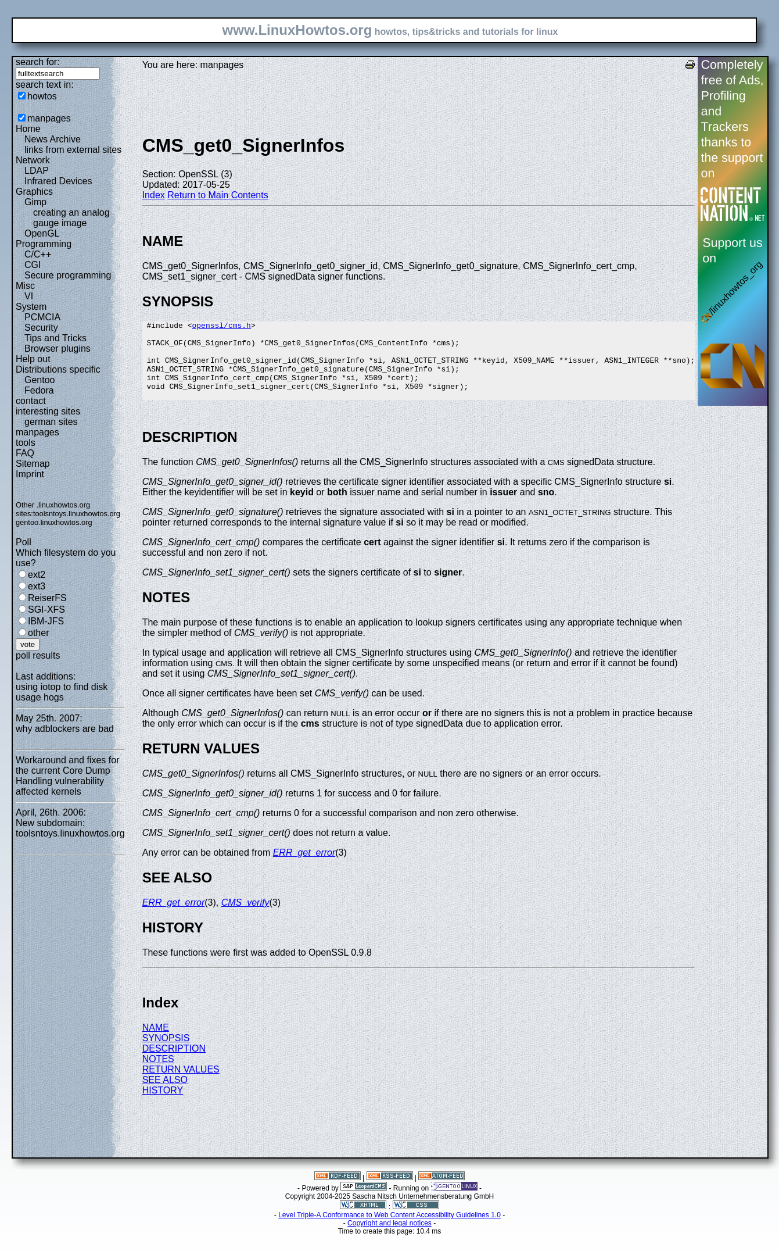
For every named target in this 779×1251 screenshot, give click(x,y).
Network (33, 160)
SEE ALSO (165, 1095)
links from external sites (72, 150)
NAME (155, 1043)
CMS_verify (245, 918)
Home (28, 129)
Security (41, 328)
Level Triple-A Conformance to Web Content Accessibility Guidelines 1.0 (389, 1231)
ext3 (36, 586)
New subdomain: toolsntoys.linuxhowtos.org (70, 828)
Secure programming (67, 275)
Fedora (39, 390)
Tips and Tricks (55, 338)
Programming (43, 244)
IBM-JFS (46, 621)
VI (28, 296)
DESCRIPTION (174, 1064)
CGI (32, 265)
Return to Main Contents (217, 195)
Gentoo (39, 380)
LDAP (36, 171)
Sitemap (33, 464)
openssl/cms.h (221, 326)
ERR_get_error (304, 868)
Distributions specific (58, 369)
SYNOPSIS (166, 1054)
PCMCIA (42, 317)
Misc (25, 286)
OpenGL (41, 233)
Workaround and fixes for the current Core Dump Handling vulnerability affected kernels (67, 775)
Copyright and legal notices (389, 1239)
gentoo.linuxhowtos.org (54, 522)
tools (25, 443)
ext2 (36, 575)
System (31, 307)
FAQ (25, 453)
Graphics (34, 191)
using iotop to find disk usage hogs (61, 692)
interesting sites (48, 411)
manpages (49, 118)
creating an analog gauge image (71, 218)
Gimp (35, 202)
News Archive (52, 139)
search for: (38, 62)
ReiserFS (47, 598)
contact (31, 401)
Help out (33, 359)
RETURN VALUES (181, 1085)
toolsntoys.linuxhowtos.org (76, 513)
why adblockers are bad (65, 729)
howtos (42, 96)
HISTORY (163, 1106)
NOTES (158, 1075)
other (38, 633)
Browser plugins (57, 348)
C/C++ (37, 254)
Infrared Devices (58, 181)
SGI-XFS (46, 609)
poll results (38, 655)
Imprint (30, 474)
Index (153, 195)
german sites (51, 422)
